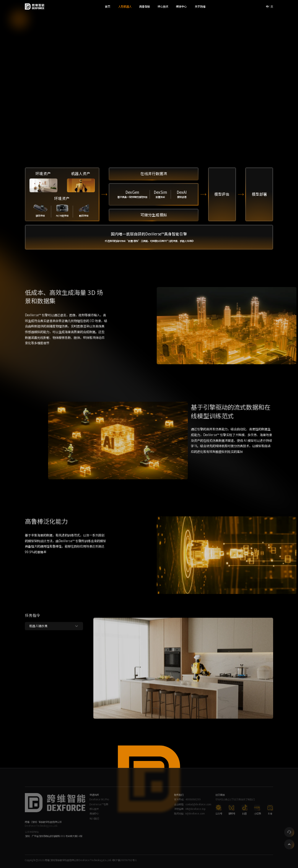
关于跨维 (200, 6)
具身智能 (144, 6)
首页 (107, 6)
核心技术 (163, 6)
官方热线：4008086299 (187, 799)
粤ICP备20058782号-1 (124, 860)
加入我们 (94, 818)
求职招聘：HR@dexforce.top (189, 809)
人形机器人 (125, 6)
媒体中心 (181, 6)
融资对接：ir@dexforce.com (189, 813)
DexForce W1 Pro (99, 799)
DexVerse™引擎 (99, 804)
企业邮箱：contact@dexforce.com (192, 804)
